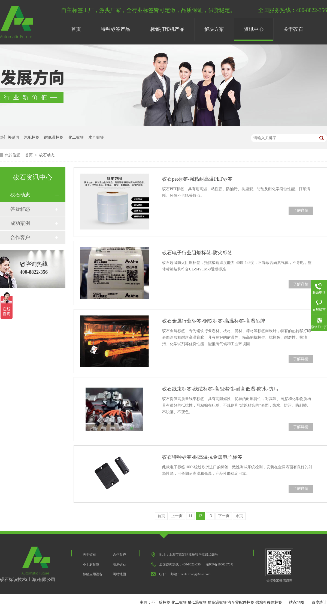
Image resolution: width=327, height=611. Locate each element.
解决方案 (214, 29)
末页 (239, 516)
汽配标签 (31, 137)
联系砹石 (119, 564)
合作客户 (20, 237)
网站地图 (119, 574)
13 (210, 516)
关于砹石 (293, 29)
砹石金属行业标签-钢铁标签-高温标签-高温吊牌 (213, 321)
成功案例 (20, 223)
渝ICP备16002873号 (220, 564)
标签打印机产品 (167, 29)
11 (190, 516)
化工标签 (76, 137)
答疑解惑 (20, 209)
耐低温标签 (53, 137)
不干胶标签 (91, 564)
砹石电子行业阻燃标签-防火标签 (197, 252)
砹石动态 (47, 155)
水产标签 (96, 137)
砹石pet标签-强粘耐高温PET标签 (197, 179)
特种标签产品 (115, 29)
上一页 (177, 516)
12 (200, 516)
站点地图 (296, 602)
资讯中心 (254, 29)
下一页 (223, 516)
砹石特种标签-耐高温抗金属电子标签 (202, 457)
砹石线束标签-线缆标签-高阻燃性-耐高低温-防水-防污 (220, 389)
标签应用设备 (92, 574)
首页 (76, 29)
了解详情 (300, 210)
